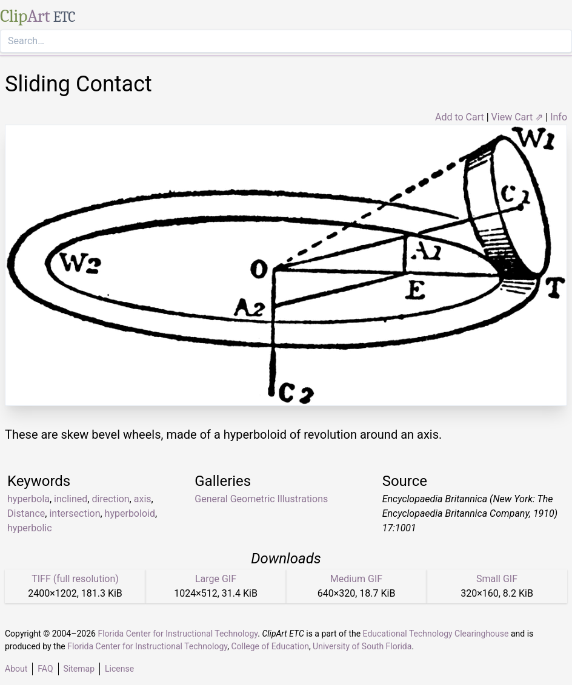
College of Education (270, 646)
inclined (70, 499)
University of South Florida (362, 646)
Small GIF (496, 579)
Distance (26, 513)
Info (558, 117)
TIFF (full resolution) (75, 579)
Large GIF (215, 579)
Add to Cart (459, 117)
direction (110, 499)
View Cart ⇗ (517, 117)
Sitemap (79, 669)
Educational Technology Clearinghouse (436, 633)
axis (142, 499)
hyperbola (28, 499)
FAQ (45, 669)
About (16, 669)
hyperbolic (29, 528)
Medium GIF (356, 579)
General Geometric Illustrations (261, 499)
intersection (74, 513)
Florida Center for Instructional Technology (178, 633)
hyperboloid (130, 513)
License (119, 669)
